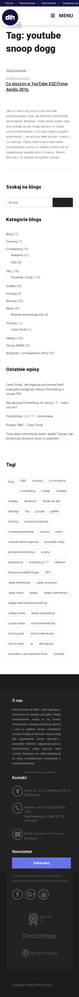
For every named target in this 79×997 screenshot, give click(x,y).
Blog (9, 234)
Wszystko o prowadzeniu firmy (27, 353)
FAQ (8, 271)
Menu (61, 16)
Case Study (19, 329)
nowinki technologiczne (23, 542)
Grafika (10, 286)
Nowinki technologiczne (27, 314)
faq (27, 511)
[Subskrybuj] (41, 863)
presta (45, 552)
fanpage (13, 511)
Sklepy (10, 338)
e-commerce (57, 480)
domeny (37, 480)
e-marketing (27, 491)
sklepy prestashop (43, 613)
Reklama (17, 255)
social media (16, 623)
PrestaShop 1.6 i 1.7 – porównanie (29, 416)
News (10, 308)
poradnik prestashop (21, 552)
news (58, 531)
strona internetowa (43, 623)
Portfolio (12, 323)
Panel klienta (48, 3)
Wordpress (46, 643)
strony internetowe (42, 633)
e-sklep (45, 491)
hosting (13, 521)
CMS (23, 480)
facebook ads (51, 501)
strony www (16, 643)
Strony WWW (15, 345)
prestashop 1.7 (39, 562)
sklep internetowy (19, 582)
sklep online (15, 592)
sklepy (33, 592)
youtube (59, 654)
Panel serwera (27, 3)
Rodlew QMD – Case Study (24, 425)
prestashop (15, 562)
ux (31, 643)
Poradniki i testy (21, 277)
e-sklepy (61, 491)
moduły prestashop (21, 531)
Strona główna (16, 70)
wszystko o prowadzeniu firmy (28, 654)
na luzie (44, 531)
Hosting (11, 293)
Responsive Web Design (23, 572)
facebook (30, 501)
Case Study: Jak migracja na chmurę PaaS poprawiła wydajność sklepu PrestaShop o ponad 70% (35, 389)
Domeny (11, 241)
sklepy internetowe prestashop (27, 603)
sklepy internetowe (55, 592)
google (39, 511)
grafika (54, 511)
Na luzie (11, 301)
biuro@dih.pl (41, 833)
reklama (60, 562)
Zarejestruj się (70, 3)
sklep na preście (47, 582)
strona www (16, 633)
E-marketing (14, 249)
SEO (14, 262)
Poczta (9, 3)
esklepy (13, 501)
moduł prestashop (36, 521)
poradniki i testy (55, 542)
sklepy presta (16, 613)
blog (11, 481)
